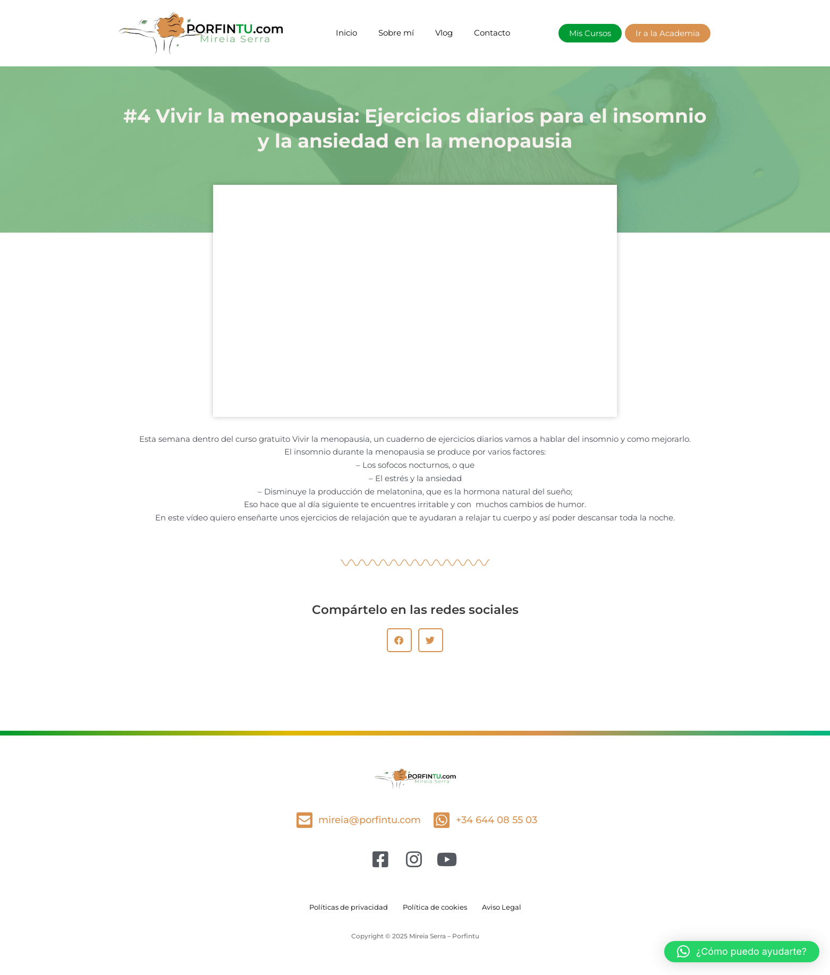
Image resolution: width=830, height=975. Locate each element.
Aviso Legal (507, 907)
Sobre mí (396, 33)
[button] (399, 640)
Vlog (444, 33)
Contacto (492, 33)
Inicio (346, 33)
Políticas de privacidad (344, 907)
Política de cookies (436, 907)
